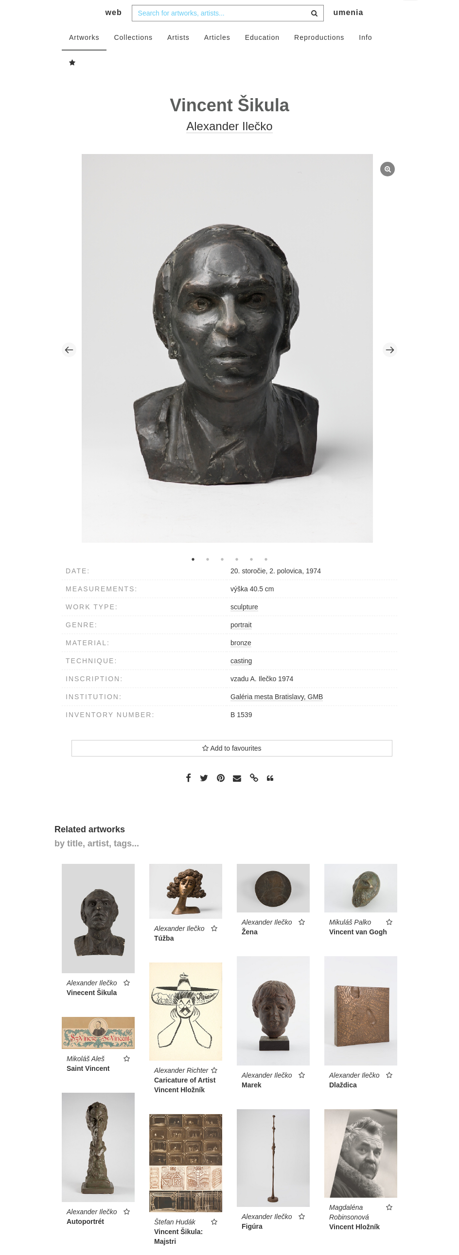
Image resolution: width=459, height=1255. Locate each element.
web (114, 32)
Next (390, 369)
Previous (69, 369)
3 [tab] (222, 579)
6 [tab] (266, 579)
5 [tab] (251, 579)
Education (262, 57)
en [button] (411, 15)
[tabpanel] (230, 369)
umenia (348, 32)
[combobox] (228, 32)
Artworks (84, 57)
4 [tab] (237, 579)
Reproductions (319, 57)
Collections (133, 57)
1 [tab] (193, 579)
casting (241, 680)
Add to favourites (231, 768)
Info (365, 57)
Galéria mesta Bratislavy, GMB (276, 716)
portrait (241, 644)
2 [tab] (207, 579)
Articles (217, 57)
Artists (178, 57)
